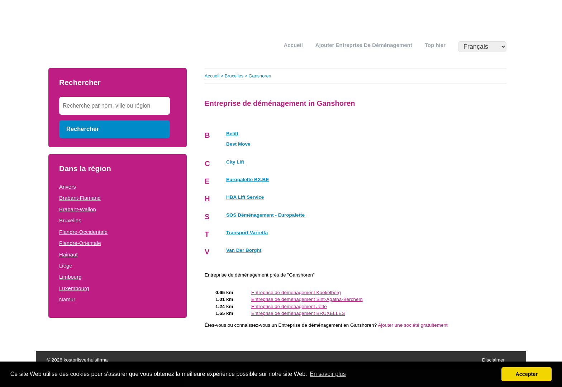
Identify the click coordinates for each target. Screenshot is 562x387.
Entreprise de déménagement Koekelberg (296, 292)
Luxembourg (74, 288)
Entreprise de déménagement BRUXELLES (298, 313)
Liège (65, 266)
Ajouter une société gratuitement (412, 325)
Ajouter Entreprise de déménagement (363, 45)
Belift (232, 133)
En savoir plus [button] (328, 374)
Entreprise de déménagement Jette (289, 306)
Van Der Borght (243, 250)
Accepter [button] (526, 374)
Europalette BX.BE (247, 179)
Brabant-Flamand (80, 198)
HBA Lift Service (245, 197)
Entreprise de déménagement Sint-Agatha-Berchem (307, 299)
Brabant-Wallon (77, 209)
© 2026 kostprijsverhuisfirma (77, 360)
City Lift (235, 162)
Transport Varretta (247, 232)
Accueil (293, 45)
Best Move (238, 144)
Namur (67, 299)
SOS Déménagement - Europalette (265, 215)
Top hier (435, 45)
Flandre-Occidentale (83, 232)
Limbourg (70, 277)
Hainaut (68, 254)
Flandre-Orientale (80, 243)
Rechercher (82, 129)
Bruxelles (70, 220)
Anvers (67, 187)
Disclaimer (493, 360)
